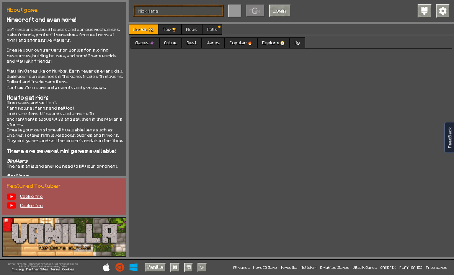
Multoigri (309, 267)
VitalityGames (365, 267)
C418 (64, 267)
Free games (436, 267)
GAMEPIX (388, 267)
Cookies (68, 269)
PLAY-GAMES (411, 267)
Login (279, 10)
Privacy (18, 269)
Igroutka (289, 267)
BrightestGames (334, 267)
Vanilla (155, 267)
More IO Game (265, 267)
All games (241, 267)
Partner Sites (37, 269)
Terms (55, 269)
